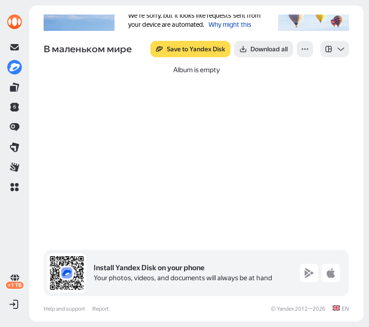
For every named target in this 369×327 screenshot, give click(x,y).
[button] (14, 187)
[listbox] (334, 49)
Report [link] (100, 309)
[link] (14, 22)
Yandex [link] (285, 309)
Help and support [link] (64, 309)
